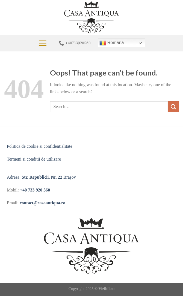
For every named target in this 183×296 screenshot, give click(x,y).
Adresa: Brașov (41, 177)
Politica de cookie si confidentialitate (39, 146)
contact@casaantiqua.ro (42, 203)
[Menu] (42, 43)
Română (111, 43)
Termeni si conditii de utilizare (34, 159)
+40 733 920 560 (35, 190)
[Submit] (173, 106)
